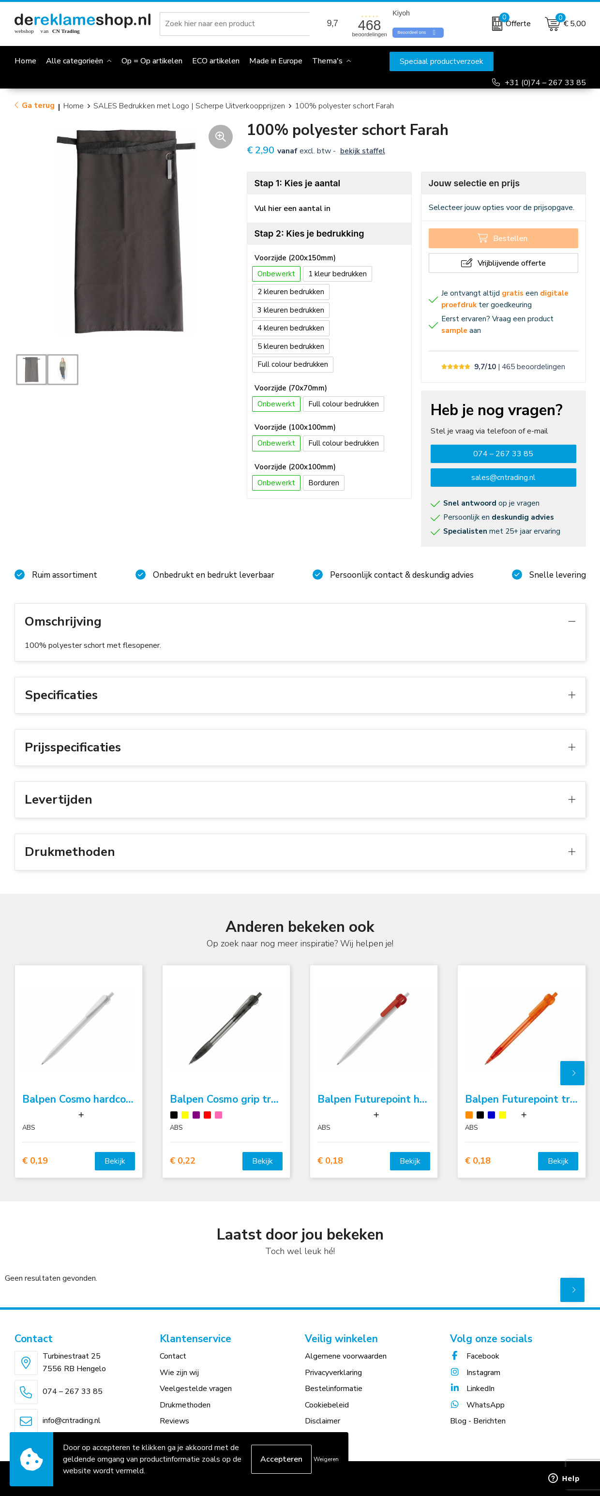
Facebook (474, 1356)
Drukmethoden (185, 1405)
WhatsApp (477, 1405)
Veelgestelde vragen (196, 1388)
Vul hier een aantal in (292, 208)
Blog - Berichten (478, 1421)
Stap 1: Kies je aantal (298, 183)
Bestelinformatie (333, 1388)
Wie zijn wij (179, 1372)
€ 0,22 (182, 1161)
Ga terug (38, 105)
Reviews (174, 1421)
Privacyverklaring (333, 1372)
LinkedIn (472, 1388)
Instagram (475, 1372)
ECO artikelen (216, 61)
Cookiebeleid (327, 1405)
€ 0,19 (35, 1161)
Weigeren (326, 1459)
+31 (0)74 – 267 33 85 (545, 82)
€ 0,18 (330, 1161)
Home (73, 106)
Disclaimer (322, 1421)
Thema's (327, 61)
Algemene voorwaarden (346, 1356)
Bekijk (115, 1161)
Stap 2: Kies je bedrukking (309, 233)
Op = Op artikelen (151, 61)
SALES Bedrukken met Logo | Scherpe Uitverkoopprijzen (189, 106)
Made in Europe (275, 61)
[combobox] (236, 24)
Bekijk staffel (362, 151)
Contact (173, 1356)
